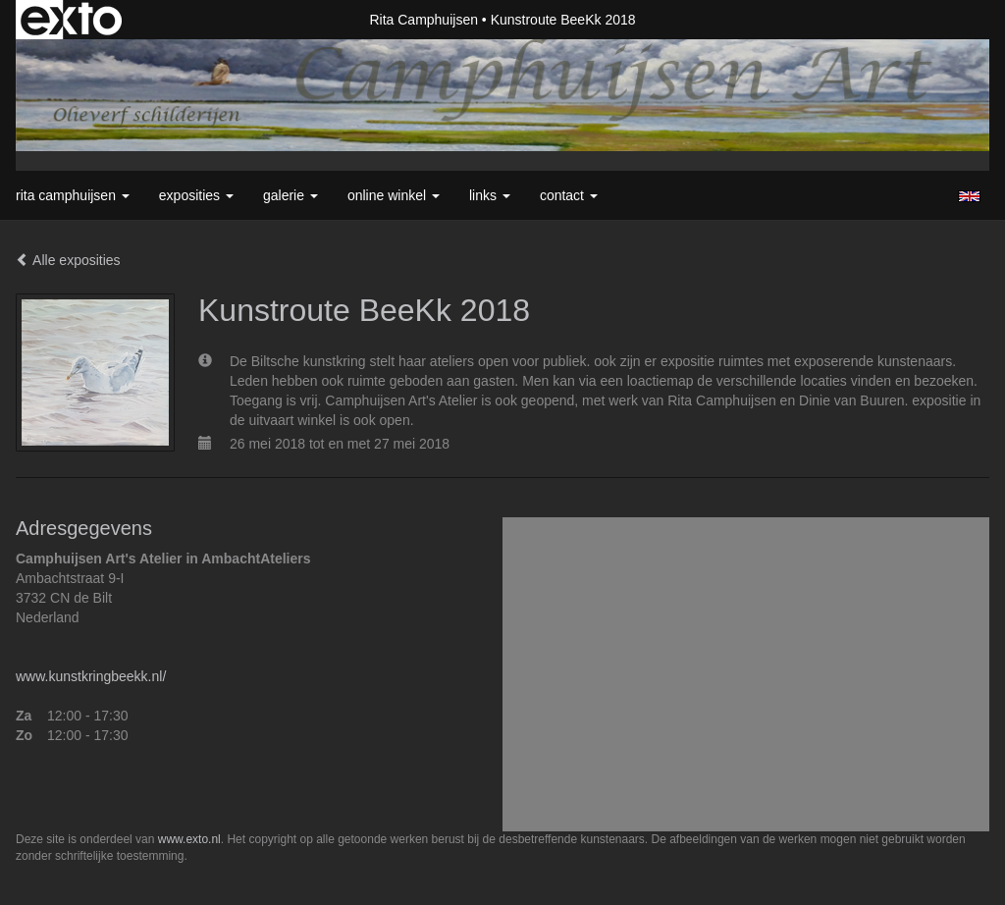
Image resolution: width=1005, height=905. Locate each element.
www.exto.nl (189, 839)
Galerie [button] (290, 195)
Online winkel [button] (393, 195)
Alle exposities (68, 260)
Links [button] (489, 195)
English (969, 196)
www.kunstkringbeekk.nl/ (91, 676)
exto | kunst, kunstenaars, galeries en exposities (71, 19)
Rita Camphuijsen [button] (73, 195)
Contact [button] (569, 195)
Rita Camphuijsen (423, 19)
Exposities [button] (196, 195)
